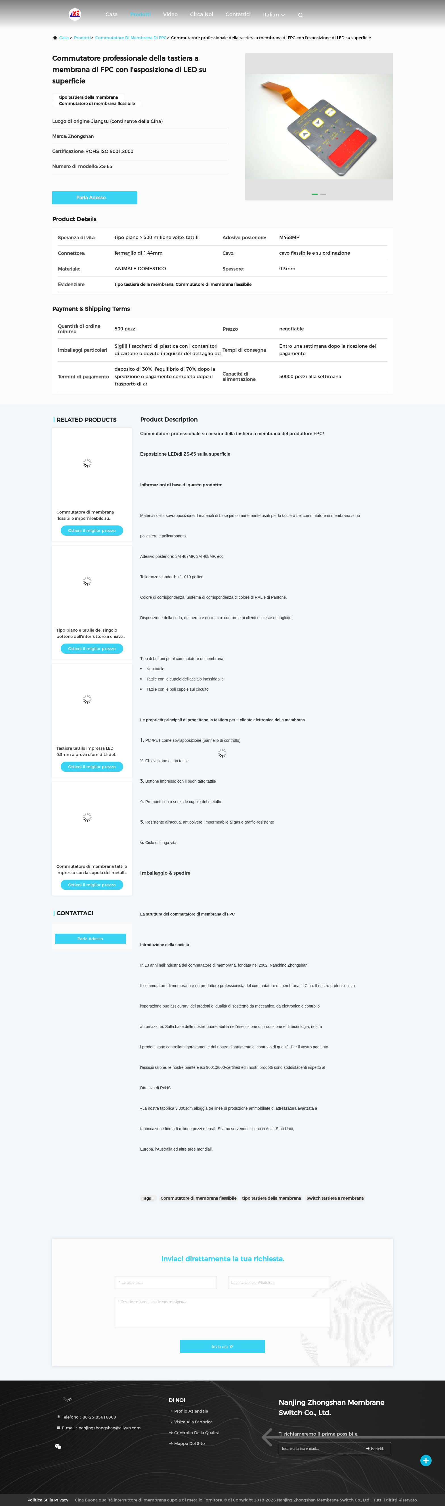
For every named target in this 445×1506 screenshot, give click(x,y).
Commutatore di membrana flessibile (198, 1198)
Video (170, 14)
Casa (112, 14)
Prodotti (140, 14)
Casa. (64, 37)
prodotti (82, 37)
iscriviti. (375, 1448)
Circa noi (201, 14)
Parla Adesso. (94, 197)
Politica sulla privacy (48, 1500)
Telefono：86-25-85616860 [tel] (86, 1417)
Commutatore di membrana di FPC (131, 37)
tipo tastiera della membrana (271, 1198)
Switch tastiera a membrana (335, 1198)
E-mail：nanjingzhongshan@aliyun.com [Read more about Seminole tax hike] (98, 1427)
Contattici (238, 14)
